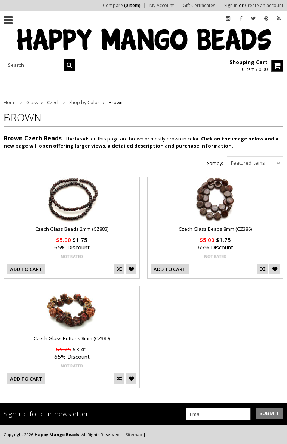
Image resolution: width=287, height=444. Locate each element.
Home (10, 102)
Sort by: (215, 163)
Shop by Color (84, 102)
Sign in (231, 5)
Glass (32, 102)
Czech (53, 102)
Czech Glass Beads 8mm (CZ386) (215, 229)
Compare (122, 5)
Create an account (264, 5)
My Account (161, 5)
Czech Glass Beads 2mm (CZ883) (71, 229)
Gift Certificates (199, 5)
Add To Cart (26, 269)
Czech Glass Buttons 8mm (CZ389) (72, 338)
